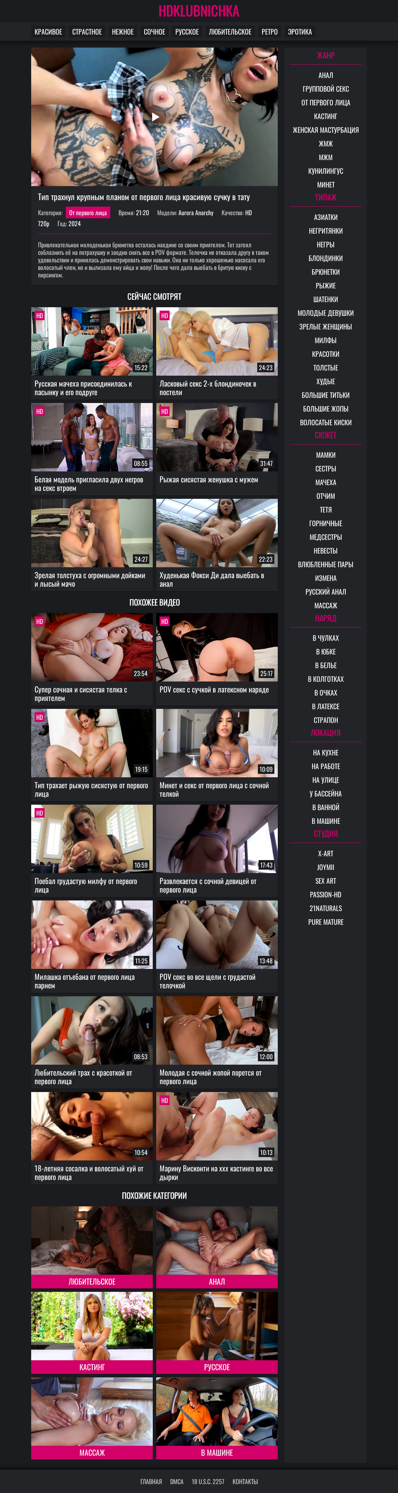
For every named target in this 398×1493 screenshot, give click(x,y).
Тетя (326, 509)
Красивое (48, 31)
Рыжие (326, 285)
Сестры (325, 468)
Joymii (325, 867)
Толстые (325, 367)
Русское (187, 31)
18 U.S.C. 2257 (208, 1481)
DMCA (177, 1481)
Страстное (87, 31)
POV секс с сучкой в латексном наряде (214, 689)
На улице (325, 780)
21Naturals (326, 908)
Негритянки (326, 230)
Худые (325, 381)
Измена (326, 578)
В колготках (326, 679)
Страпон (326, 720)
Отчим (325, 496)
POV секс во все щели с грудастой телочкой (208, 980)
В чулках (326, 638)
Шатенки (325, 299)
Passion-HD (325, 894)
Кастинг (92, 1366)
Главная (151, 1481)
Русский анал (326, 591)
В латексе (325, 706)
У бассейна (326, 793)
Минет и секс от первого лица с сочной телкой (214, 789)
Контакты (245, 1481)
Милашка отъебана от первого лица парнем (85, 980)
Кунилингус (325, 171)
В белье (326, 665)
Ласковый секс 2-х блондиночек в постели (208, 387)
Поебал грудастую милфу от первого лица (86, 885)
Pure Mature (326, 922)
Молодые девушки (326, 313)
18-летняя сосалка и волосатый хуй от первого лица (89, 1172)
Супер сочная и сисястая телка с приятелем (81, 693)
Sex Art (325, 880)
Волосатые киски (326, 422)
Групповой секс (326, 88)
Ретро (270, 31)
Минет (326, 184)
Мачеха (325, 482)
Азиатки (326, 217)
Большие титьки (326, 395)
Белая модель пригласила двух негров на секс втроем (89, 483)
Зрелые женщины (325, 326)
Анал (217, 1281)
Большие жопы (326, 408)
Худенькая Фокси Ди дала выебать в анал (212, 579)
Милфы (326, 340)
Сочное (154, 31)
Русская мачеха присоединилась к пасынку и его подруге (83, 387)
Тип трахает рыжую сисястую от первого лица (91, 789)
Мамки (326, 455)
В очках (325, 692)
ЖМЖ (326, 143)
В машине (217, 1452)
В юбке (326, 651)
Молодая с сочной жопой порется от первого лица (211, 1076)
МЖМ (326, 157)
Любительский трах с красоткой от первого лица (83, 1076)
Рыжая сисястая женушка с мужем (209, 478)
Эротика (300, 31)
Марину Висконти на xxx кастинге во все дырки (216, 1172)
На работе (326, 766)
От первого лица (88, 212)
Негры (326, 244)
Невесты (326, 550)
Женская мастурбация (326, 130)
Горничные (325, 523)
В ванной (325, 807)
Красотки (325, 354)
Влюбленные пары (325, 564)
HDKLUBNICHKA (199, 10)
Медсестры (326, 537)
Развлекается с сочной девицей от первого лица (208, 885)
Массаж (92, 1452)
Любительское (230, 31)
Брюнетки (326, 272)
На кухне (325, 752)
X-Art (325, 853)
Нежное (123, 31)
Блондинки (326, 258)
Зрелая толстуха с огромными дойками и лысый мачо (90, 579)
